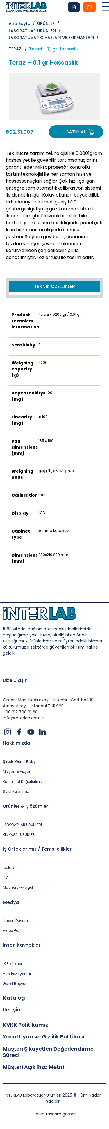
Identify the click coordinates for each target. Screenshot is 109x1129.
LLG (6, 878)
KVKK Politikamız (25, 1025)
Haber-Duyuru (15, 921)
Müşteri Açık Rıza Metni (33, 1067)
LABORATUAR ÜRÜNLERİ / (36, 31)
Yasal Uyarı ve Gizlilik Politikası (44, 1036)
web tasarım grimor (56, 1114)
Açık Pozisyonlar (17, 974)
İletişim (13, 1010)
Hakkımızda (16, 743)
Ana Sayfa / (23, 23)
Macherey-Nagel (18, 888)
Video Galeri (13, 931)
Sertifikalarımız (16, 792)
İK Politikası (12, 964)
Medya (11, 902)
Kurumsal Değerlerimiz (22, 782)
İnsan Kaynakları (22, 945)
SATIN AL (76, 131)
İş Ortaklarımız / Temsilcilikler (37, 849)
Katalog (14, 998)
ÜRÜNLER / (49, 23)
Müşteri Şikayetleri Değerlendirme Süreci (48, 1052)
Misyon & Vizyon (17, 772)
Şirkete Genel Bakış (19, 762)
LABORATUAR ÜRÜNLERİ (22, 825)
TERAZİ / (19, 49)
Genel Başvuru (16, 984)
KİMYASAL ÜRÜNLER (19, 835)
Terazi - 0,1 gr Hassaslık (54, 49)
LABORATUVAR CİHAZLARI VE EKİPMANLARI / (54, 40)
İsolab (8, 868)
